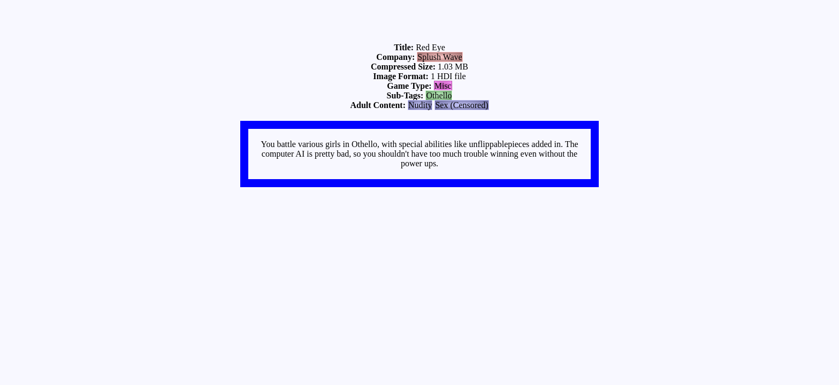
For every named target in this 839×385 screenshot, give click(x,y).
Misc (443, 85)
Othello (439, 95)
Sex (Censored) (461, 105)
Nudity (420, 105)
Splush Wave (439, 56)
